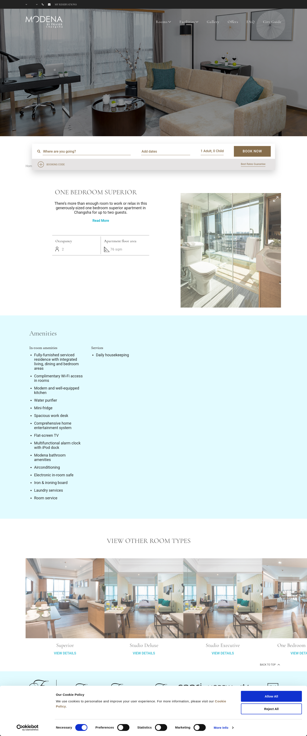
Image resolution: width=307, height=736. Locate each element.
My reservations (66, 4)
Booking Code (55, 164)
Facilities (187, 22)
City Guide (272, 22)
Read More (101, 221)
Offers (233, 22)
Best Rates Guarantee (253, 164)
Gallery (213, 22)
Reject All (271, 709)
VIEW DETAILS (65, 669)
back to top (269, 664)
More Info (221, 727)
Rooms (161, 22)
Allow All (271, 696)
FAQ (250, 22)
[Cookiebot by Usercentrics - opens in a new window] (27, 728)
